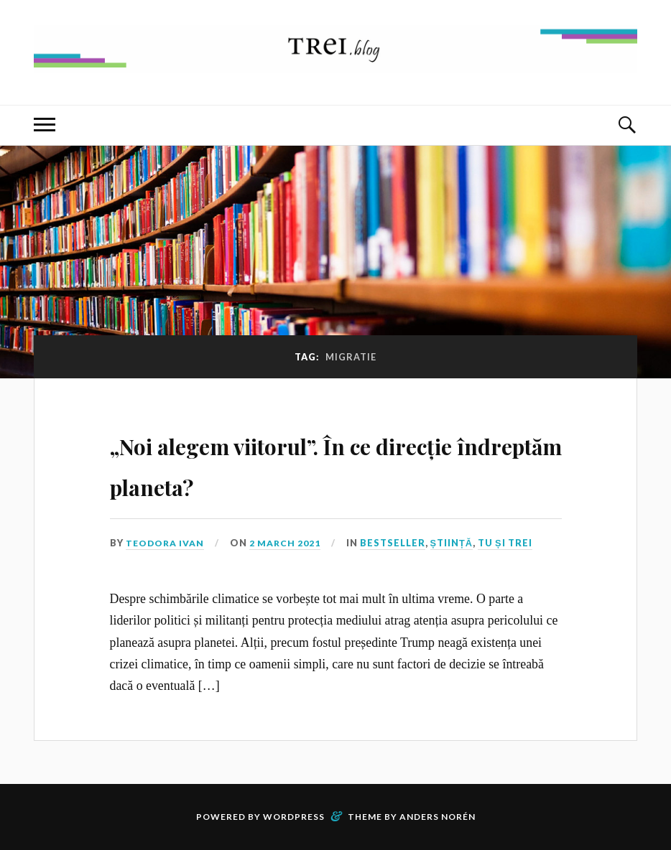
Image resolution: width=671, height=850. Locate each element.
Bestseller (397, 542)
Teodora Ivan (167, 542)
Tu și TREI (509, 542)
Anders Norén (437, 816)
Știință (456, 542)
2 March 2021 (289, 542)
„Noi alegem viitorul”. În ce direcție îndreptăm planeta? (314, 462)
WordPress (294, 816)
